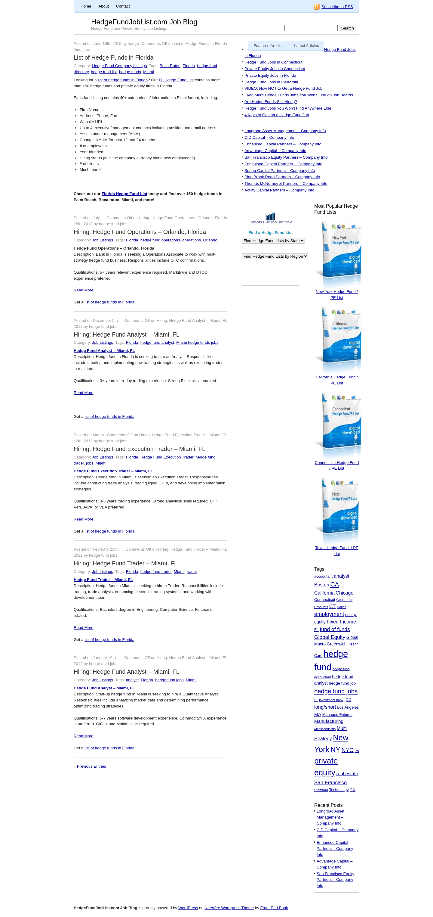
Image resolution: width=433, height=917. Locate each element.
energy (351, 615)
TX (352, 789)
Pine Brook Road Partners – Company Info (282, 177)
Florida (189, 66)
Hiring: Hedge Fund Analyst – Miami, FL (127, 334)
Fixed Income (341, 621)
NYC (348, 750)
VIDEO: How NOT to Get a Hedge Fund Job (283, 88)
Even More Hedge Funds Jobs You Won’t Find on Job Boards (298, 95)
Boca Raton (170, 66)
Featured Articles (268, 45)
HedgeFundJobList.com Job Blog (144, 22)
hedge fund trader (156, 571)
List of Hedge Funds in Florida (114, 57)
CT (332, 606)
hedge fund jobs (169, 680)
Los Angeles (348, 707)
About (103, 6)
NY (335, 749)
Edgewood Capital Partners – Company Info (283, 164)
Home (86, 6)
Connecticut (324, 599)
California (324, 592)
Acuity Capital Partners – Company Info (279, 190)
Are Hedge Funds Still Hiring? (270, 101)
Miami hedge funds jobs (197, 342)
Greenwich (337, 644)
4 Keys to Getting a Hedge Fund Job (276, 115)
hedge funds (130, 72)
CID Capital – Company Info (269, 137)
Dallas (341, 607)
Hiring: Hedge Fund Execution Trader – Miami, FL (139, 449)
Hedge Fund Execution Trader (166, 457)
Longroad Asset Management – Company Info (285, 131)
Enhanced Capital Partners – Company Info (282, 144)
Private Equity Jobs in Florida (270, 75)
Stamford (321, 790)
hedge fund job (342, 683)
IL (316, 699)
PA (357, 751)
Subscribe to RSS (337, 7)
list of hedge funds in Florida (123, 80)
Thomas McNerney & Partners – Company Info (285, 183)
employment (329, 614)
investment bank (331, 700)
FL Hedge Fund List (176, 80)
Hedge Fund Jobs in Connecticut (273, 62)
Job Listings (102, 240)
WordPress (188, 908)
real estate (347, 773)
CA (334, 584)
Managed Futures (337, 714)
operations (191, 240)
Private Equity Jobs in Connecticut (274, 69)
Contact (123, 6)
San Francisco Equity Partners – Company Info (286, 157)
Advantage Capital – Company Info (275, 150)
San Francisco (330, 782)
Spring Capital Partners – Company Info (279, 170)
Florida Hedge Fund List (124, 193)
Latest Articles (306, 45)
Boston (321, 584)
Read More (84, 290)
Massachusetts (325, 729)
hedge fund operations (160, 240)
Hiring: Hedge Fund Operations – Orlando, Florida (140, 231)
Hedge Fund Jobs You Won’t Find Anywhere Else (287, 108)
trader (192, 571)
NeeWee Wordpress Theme (229, 908)
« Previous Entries (90, 766)
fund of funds (335, 629)
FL (316, 630)
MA (317, 714)
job (348, 699)
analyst (132, 680)
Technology (339, 790)
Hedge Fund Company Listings (119, 66)
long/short (325, 707)
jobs (89, 463)
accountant (323, 576)
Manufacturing (328, 721)
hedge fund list (104, 72)
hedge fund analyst (157, 342)
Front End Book (274, 908)
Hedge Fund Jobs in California (271, 82)
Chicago (344, 592)
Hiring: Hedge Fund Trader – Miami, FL (125, 563)
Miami (148, 72)
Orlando (210, 240)
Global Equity (329, 637)
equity (320, 622)
